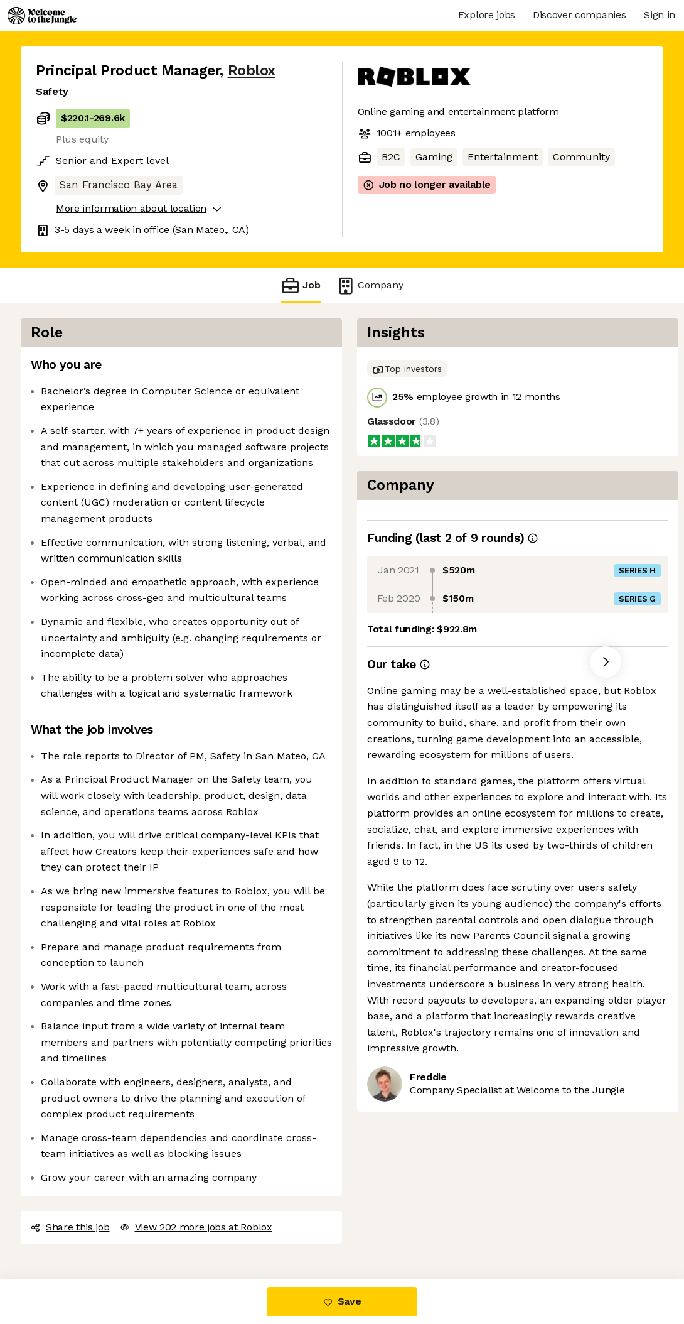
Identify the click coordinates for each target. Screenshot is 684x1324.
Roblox (251, 70)
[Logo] (42, 15)
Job (301, 285)
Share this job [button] (70, 1227)
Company (369, 285)
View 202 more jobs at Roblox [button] (196, 1227)
